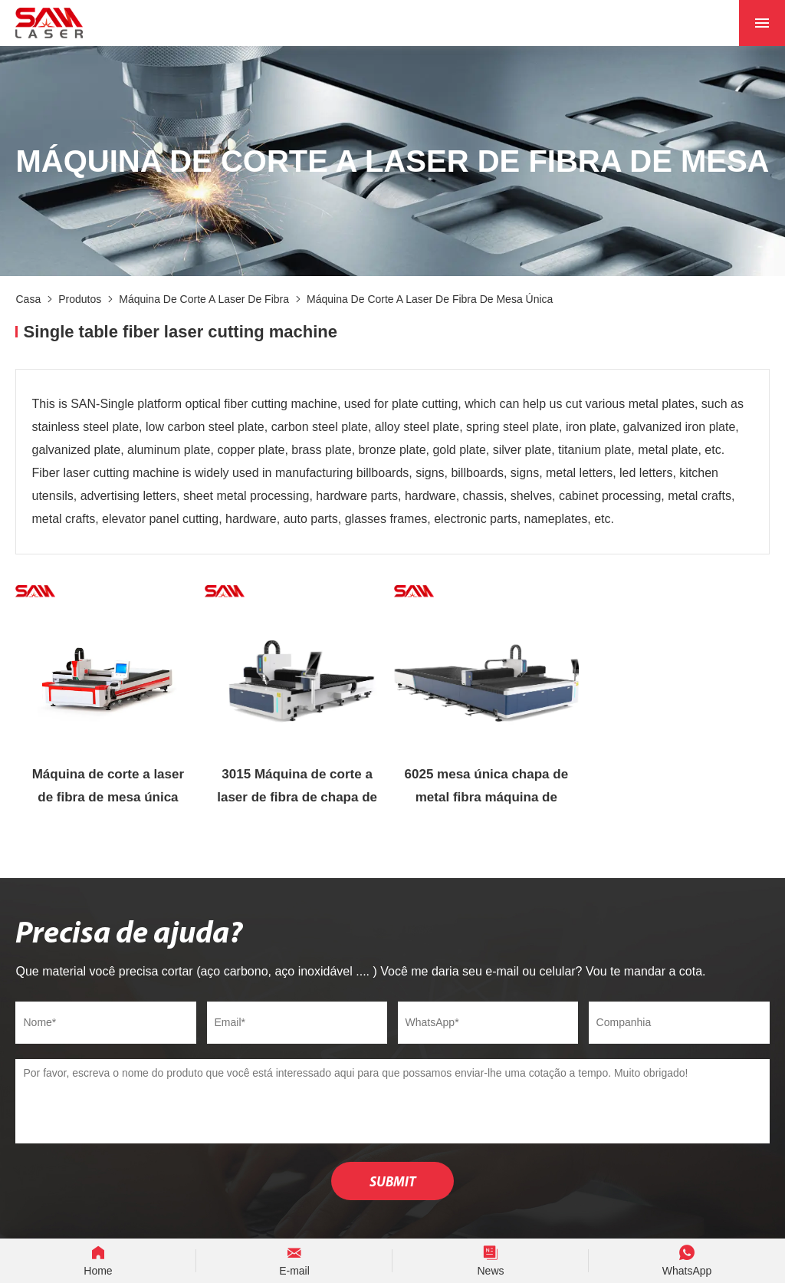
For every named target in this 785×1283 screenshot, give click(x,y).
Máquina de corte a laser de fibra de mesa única (430, 299)
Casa (28, 299)
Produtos (79, 299)
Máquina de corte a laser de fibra (204, 299)
